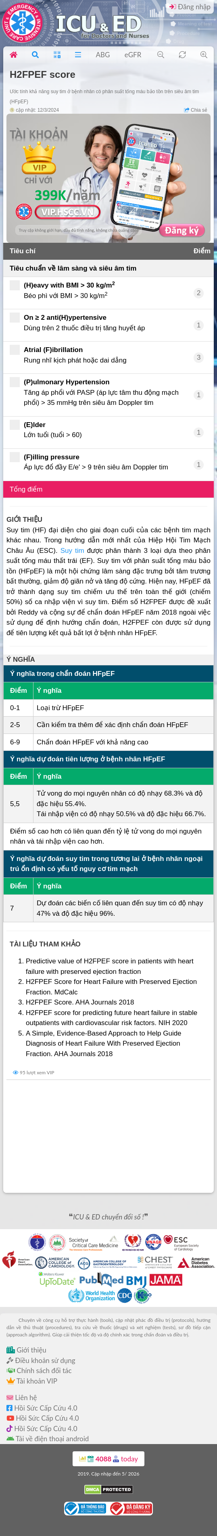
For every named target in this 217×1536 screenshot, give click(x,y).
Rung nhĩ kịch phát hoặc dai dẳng (68, 354)
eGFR (133, 54)
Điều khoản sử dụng (40, 1360)
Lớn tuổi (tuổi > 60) (46, 429)
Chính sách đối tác (39, 1370)
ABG (103, 54)
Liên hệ (21, 1397)
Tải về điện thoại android (47, 1438)
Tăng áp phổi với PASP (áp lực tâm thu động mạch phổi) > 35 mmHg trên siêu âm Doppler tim (94, 391)
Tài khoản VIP (31, 1381)
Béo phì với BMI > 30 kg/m (65, 290)
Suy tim (72, 550)
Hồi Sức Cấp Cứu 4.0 (41, 1408)
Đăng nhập (190, 6)
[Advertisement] (108, 1136)
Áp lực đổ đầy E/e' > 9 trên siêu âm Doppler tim (89, 461)
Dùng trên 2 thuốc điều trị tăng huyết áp (77, 322)
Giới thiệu (26, 1350)
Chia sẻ (195, 110)
